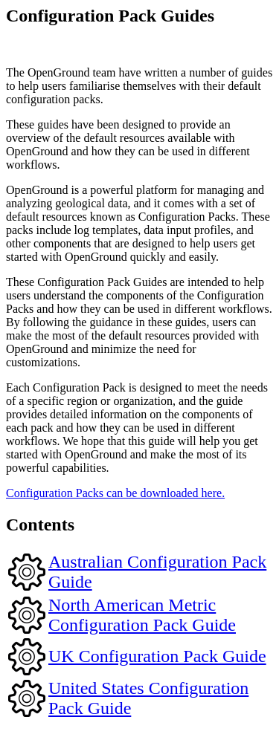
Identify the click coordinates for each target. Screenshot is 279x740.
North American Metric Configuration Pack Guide (142, 614)
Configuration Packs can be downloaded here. (115, 493)
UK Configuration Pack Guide (157, 656)
